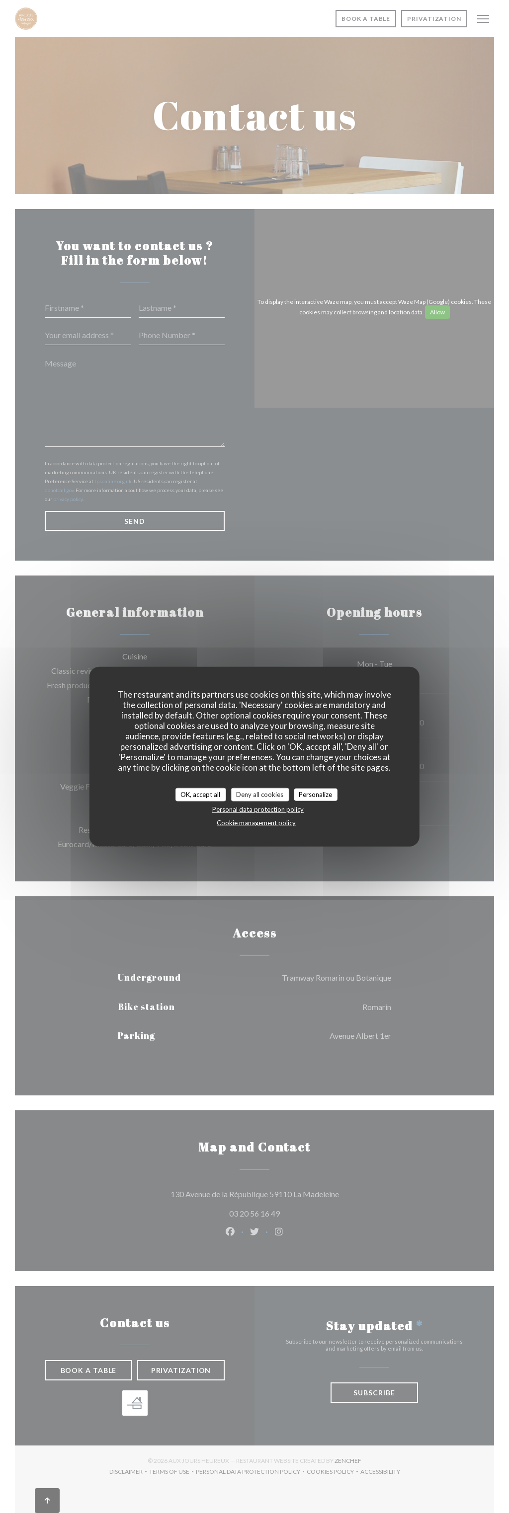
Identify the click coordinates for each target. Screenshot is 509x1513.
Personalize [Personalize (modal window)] (315, 794)
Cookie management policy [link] (256, 823)
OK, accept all (200, 794)
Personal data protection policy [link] (258, 809)
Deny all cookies (259, 794)
